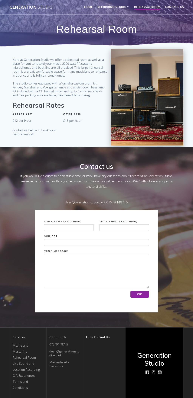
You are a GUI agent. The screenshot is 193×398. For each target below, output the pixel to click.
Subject (96, 240)
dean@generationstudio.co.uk (64, 353)
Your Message (96, 269)
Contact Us (174, 7)
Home (88, 7)
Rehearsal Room (147, 7)
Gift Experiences (24, 376)
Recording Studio (111, 7)
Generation (31, 7)
